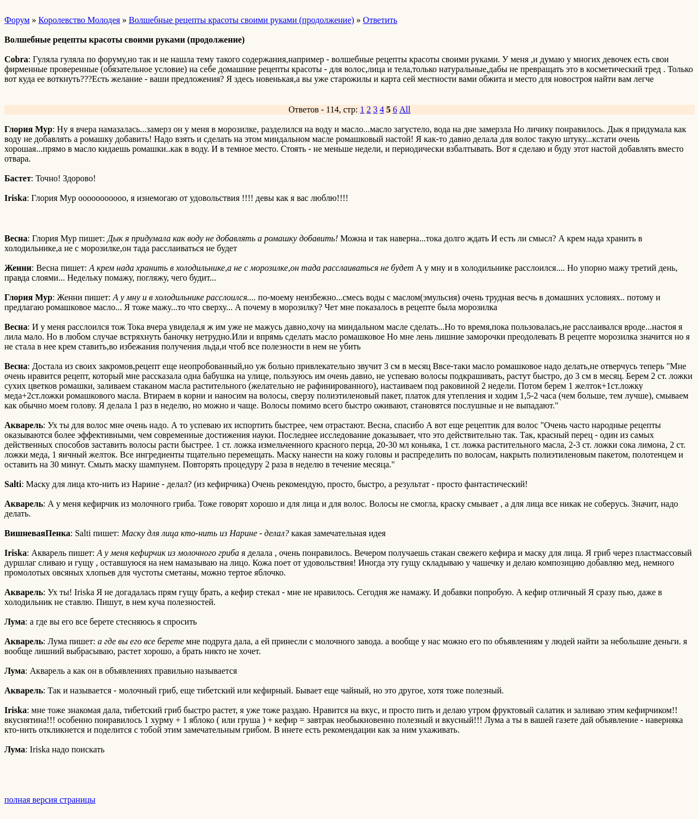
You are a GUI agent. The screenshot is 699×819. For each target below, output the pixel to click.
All (404, 109)
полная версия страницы (50, 799)
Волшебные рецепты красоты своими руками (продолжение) (241, 20)
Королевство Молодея (79, 20)
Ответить (380, 20)
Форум (16, 20)
